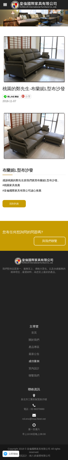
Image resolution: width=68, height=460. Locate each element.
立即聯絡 (13, 453)
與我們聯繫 (49, 241)
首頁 (34, 332)
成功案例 (34, 361)
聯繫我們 (34, 375)
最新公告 (34, 354)
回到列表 (14, 203)
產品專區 (34, 347)
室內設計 (34, 368)
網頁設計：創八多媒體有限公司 (34, 455)
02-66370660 (37, 409)
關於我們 (34, 339)
